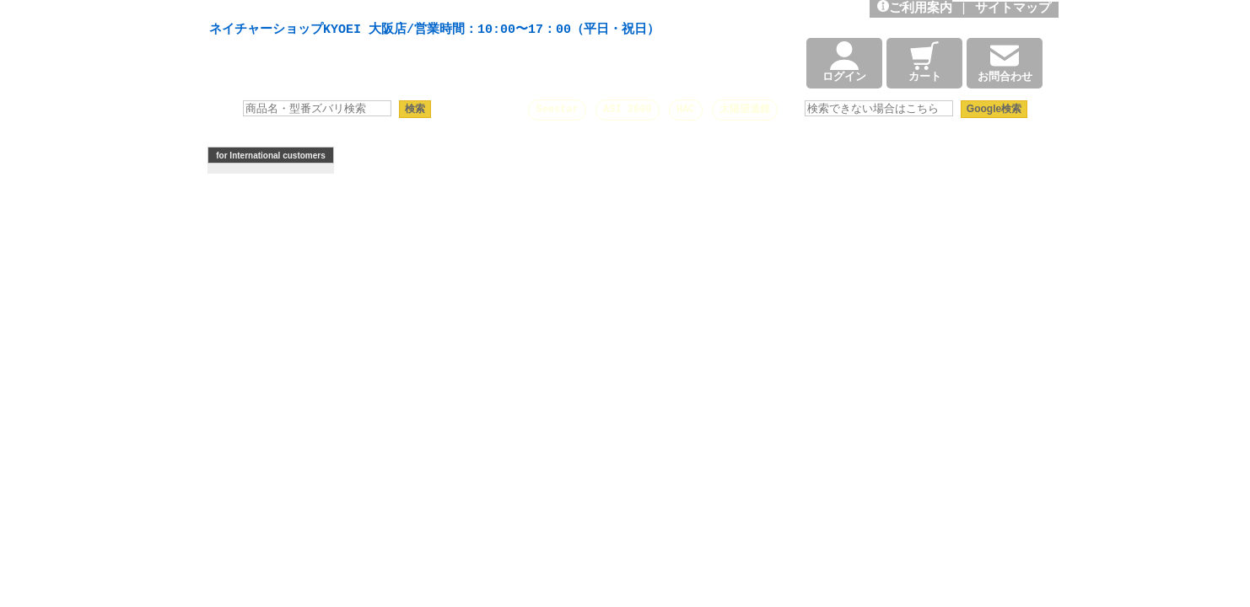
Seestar (557, 109)
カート (924, 63)
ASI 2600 (627, 109)
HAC (685, 109)
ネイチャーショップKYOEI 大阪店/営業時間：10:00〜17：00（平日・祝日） (434, 30)
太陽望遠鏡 (744, 109)
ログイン (844, 63)
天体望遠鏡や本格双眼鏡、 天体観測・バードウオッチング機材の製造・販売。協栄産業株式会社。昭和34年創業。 (430, 10)
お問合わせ (1005, 63)
